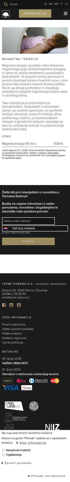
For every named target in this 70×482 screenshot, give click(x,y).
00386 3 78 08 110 (14, 293)
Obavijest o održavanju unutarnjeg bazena (30, 374)
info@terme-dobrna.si (15, 297)
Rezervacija (35, 13)
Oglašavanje (14, 454)
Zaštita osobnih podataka (18, 329)
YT (19, 305)
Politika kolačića (12, 333)
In (11, 305)
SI (45, 4)
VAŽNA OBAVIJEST (15, 363)
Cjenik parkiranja (12, 342)
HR (67, 4)
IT (61, 4)
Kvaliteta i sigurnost (14, 338)
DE (56, 4)
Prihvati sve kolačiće (48, 475)
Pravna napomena (13, 324)
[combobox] (6, 228)
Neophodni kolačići (18, 450)
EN (51, 4)
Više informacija (32, 442)
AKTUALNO (10, 351)
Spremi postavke (18, 463)
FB (4, 305)
